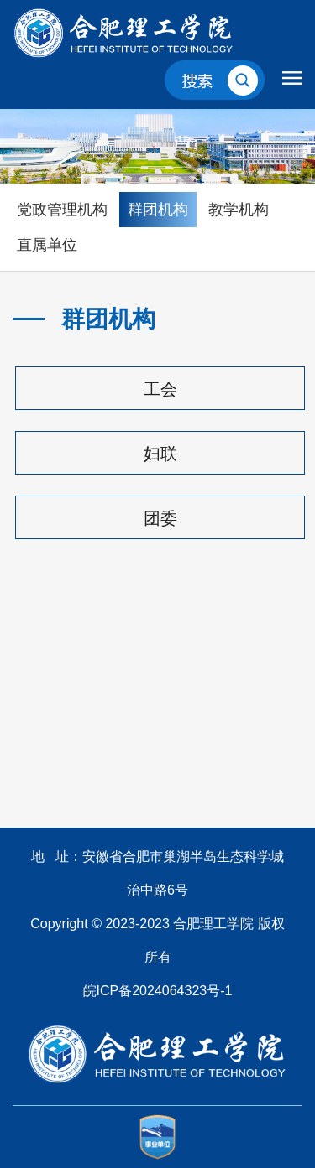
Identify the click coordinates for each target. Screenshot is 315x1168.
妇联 (160, 453)
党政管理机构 (62, 209)
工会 (160, 389)
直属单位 (47, 244)
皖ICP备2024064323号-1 (158, 991)
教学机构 (238, 209)
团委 (160, 518)
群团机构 (158, 209)
